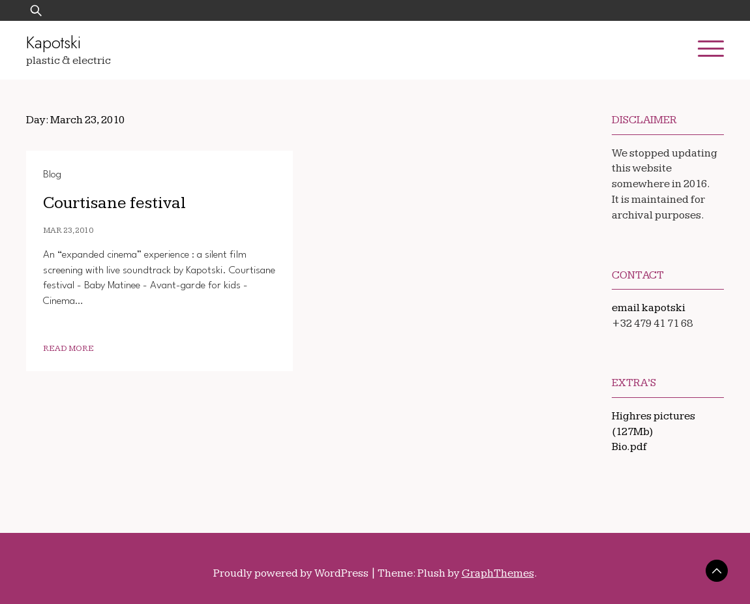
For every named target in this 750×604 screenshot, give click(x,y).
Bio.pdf (629, 446)
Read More (68, 349)
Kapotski (53, 42)
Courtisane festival (114, 203)
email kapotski (648, 307)
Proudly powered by (291, 573)
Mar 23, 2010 (68, 230)
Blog (52, 175)
